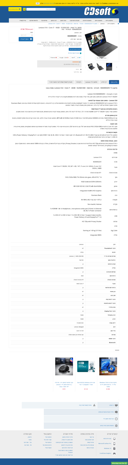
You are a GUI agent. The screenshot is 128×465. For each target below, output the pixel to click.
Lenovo (76, 32)
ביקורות (78, 82)
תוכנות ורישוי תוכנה (74, 20)
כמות (31, 32)
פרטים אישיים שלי (47, 425)
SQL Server (6, 455)
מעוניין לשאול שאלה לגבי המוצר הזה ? (60, 82)
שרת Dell (16, 455)
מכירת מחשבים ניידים (7, 451)
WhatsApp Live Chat (119, 463)
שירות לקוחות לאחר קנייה (85, 405)
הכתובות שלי (48, 422)
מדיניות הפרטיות (49, 3)
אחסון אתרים (25, 451)
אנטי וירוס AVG (107, 418)
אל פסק (74, 453)
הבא (116, 67)
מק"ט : (79, 36)
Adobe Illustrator (69, 455)
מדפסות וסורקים (34, 20)
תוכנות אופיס (106, 455)
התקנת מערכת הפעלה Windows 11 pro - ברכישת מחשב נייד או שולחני (108, 384)
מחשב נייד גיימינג (71, 451)
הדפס (77, 69)
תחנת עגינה (51, 459)
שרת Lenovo (64, 457)
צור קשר (92, 417)
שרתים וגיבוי (44, 20)
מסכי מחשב (63, 20)
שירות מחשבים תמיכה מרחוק (15, 459)
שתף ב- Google (64, 57)
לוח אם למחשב (59, 461)
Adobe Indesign (97, 455)
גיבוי (77, 451)
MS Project (88, 455)
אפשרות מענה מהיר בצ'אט (18, 405)
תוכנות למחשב (80, 459)
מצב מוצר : (79, 39)
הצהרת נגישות (90, 427)
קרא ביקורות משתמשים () (70, 64)
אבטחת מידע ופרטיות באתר (87, 425)
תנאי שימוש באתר (89, 419)
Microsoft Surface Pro (104, 423)
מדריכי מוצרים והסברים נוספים (62, 405)
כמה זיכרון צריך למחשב (67, 425)
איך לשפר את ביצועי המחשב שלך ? (64, 435)
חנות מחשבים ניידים (100, 459)
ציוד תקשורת (23, 20)
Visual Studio (17, 451)
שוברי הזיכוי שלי (47, 419)
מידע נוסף (114, 82)
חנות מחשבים (26, 459)
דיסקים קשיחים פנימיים (90, 451)
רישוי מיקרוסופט (119, 459)
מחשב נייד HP (67, 453)
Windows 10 (107, 428)
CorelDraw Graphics (105, 433)
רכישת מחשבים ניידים (120, 451)
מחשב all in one (89, 459)
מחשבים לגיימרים (87, 20)
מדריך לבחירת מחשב (67, 417)
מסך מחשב (67, 461)
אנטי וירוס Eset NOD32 (46, 455)
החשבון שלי (47, 414)
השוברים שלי (48, 427)
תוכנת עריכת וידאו (70, 459)
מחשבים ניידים (109, 20)
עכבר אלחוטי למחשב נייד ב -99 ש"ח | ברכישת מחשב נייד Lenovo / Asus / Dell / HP (64, 384)
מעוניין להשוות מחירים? (75, 53)
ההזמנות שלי (48, 417)
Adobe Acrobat (79, 455)
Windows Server (58, 455)
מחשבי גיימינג (42, 459)
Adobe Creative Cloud (52, 451)
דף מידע (104, 82)
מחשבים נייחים (98, 20)
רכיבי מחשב (54, 20)
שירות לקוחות (90, 422)
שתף (73, 57)
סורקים (22, 455)
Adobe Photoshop (39, 451)
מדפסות (27, 455)
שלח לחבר (76, 72)
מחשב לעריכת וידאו (60, 459)
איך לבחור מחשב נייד (42, 405)
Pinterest (54, 57)
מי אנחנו (111, 405)
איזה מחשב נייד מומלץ (67, 419)
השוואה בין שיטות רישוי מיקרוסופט (64, 422)
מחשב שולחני (34, 459)
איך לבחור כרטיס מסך (67, 427)
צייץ (78, 57)
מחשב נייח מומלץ (109, 451)
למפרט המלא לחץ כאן (75, 49)
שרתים (81, 451)
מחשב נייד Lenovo (91, 82)
